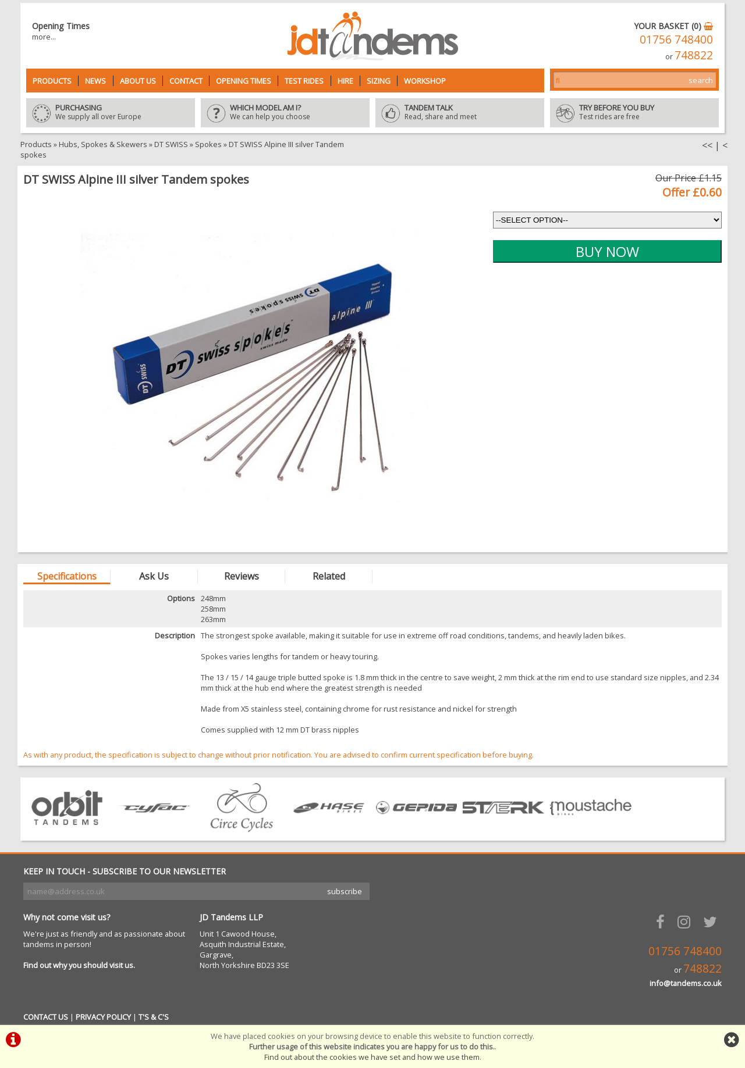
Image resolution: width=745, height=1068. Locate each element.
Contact (186, 81)
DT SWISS (171, 144)
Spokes (208, 144)
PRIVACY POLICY (103, 1017)
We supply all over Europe (110, 113)
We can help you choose (285, 113)
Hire (345, 81)
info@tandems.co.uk (686, 983)
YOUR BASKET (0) (673, 25)
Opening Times (243, 81)
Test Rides (304, 81)
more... (44, 36)
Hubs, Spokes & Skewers (103, 144)
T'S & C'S (154, 1017)
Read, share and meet (459, 113)
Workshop (425, 81)
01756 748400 (676, 39)
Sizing (379, 81)
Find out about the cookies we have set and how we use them (372, 1057)
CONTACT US (45, 1017)
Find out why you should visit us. (79, 965)
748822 (694, 55)
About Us (138, 81)
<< (707, 145)
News (95, 81)
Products (52, 81)
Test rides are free (634, 113)
